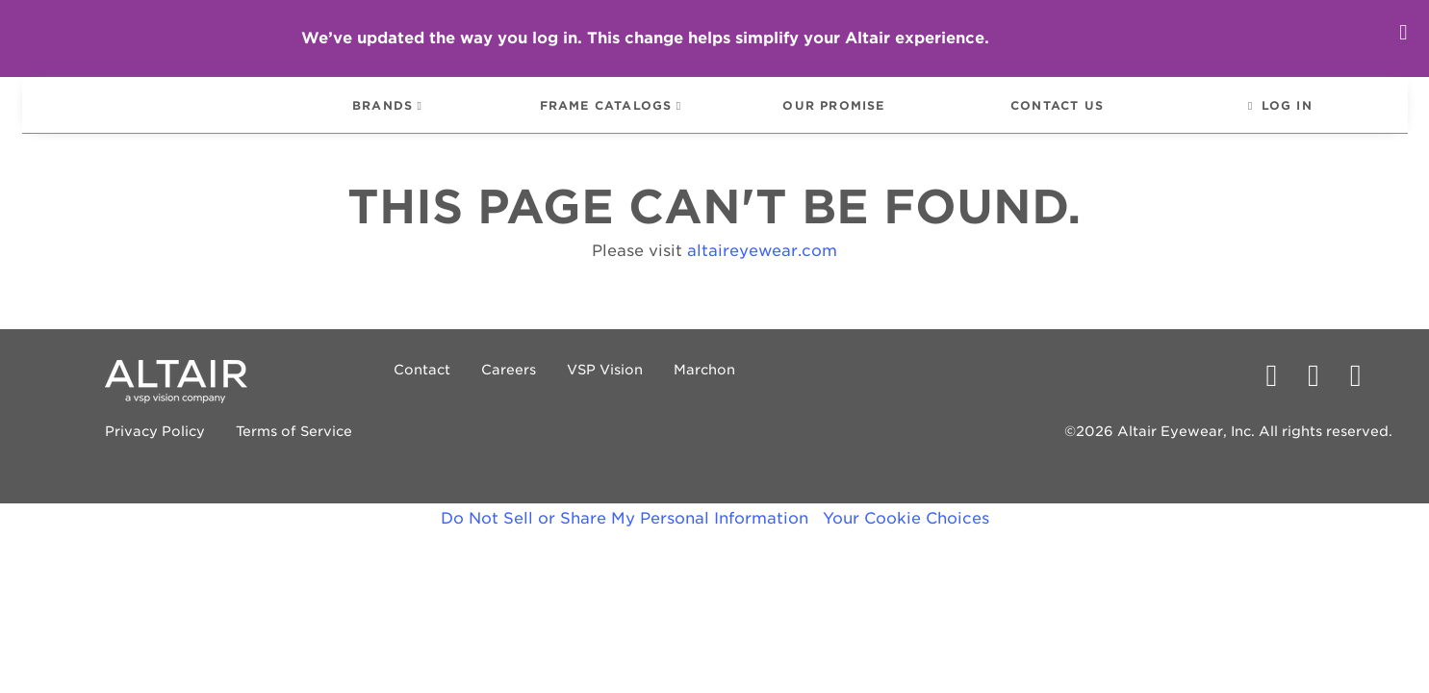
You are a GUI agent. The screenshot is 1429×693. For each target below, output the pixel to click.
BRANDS (374, 115)
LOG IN (1300, 115)
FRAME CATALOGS (602, 115)
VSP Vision (536, 388)
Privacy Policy (88, 449)
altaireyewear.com (762, 269)
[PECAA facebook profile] (1278, 393)
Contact (353, 388)
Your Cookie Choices (906, 536)
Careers (440, 388)
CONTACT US (1065, 115)
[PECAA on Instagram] (1363, 393)
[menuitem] (167, 113)
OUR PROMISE (837, 115)
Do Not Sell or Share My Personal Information (624, 536)
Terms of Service (226, 449)
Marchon (636, 388)
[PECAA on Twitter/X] (1321, 393)
